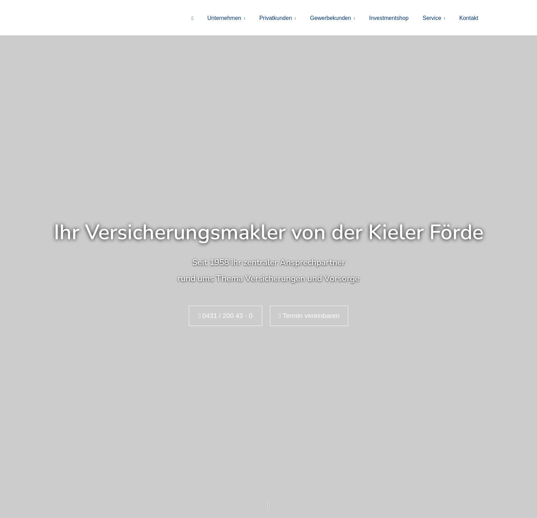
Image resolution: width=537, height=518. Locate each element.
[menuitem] (192, 18)
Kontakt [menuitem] (468, 18)
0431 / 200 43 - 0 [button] (225, 315)
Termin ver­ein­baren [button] (309, 315)
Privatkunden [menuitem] (275, 18)
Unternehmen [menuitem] (224, 18)
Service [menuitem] (432, 18)
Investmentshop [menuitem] (389, 18)
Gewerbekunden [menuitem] (330, 18)
